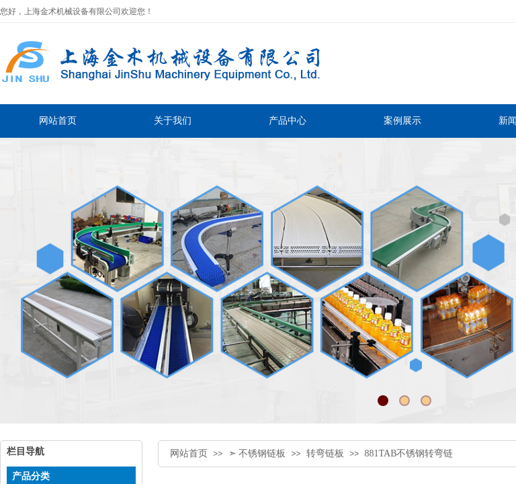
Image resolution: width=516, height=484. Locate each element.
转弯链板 (325, 453)
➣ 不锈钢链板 (257, 453)
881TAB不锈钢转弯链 (409, 453)
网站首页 (189, 453)
